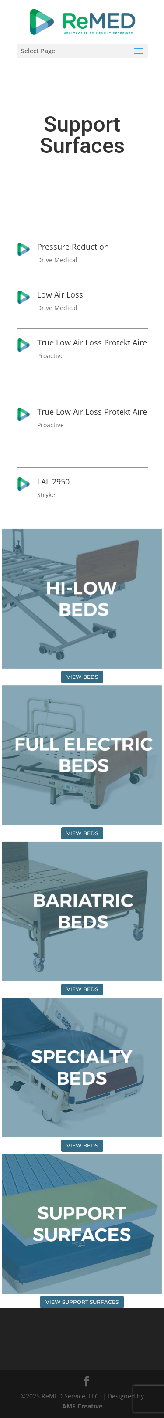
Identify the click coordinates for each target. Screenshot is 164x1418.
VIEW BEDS (82, 676)
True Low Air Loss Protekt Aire (92, 342)
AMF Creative (82, 1406)
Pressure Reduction (73, 246)
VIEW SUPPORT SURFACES (82, 1302)
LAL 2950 (53, 481)
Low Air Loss (60, 294)
